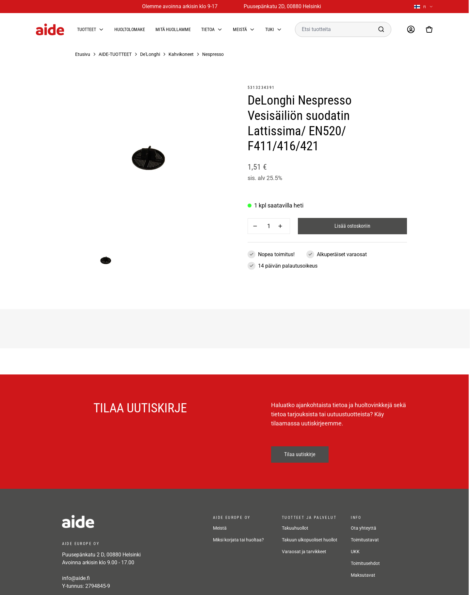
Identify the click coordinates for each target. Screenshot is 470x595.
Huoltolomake (129, 29)
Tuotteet (86, 29)
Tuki (269, 29)
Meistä (240, 29)
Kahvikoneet (181, 54)
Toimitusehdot (365, 553)
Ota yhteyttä (363, 518)
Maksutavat (363, 565)
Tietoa (208, 29)
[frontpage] (121, 521)
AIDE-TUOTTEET (115, 54)
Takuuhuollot (295, 518)
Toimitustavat (365, 530)
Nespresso (213, 54)
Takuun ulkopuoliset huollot (309, 530)
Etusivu (82, 54)
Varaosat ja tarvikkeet (304, 541)
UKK (355, 541)
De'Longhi (150, 54)
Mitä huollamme (173, 29)
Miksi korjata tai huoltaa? (238, 530)
